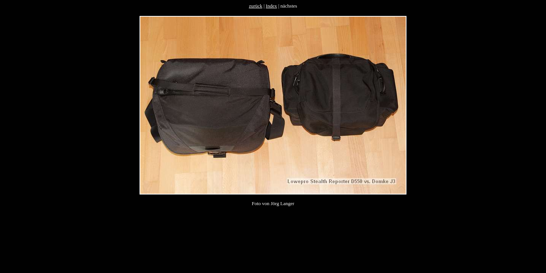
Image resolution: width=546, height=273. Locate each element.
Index (271, 6)
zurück (255, 6)
